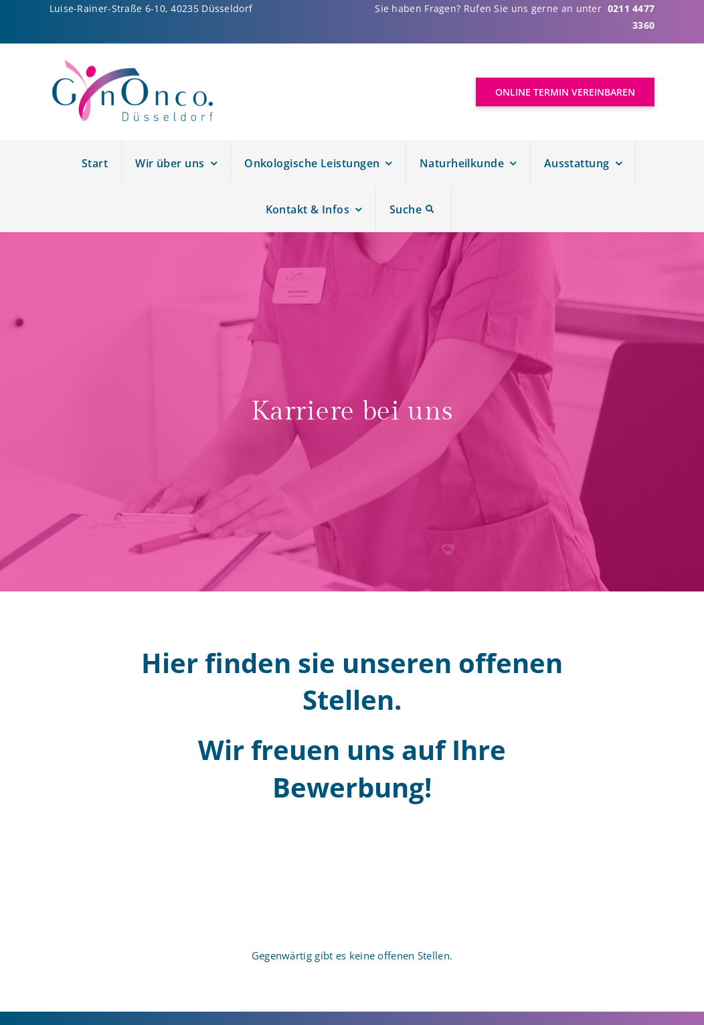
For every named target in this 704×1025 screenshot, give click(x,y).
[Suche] (414, 210)
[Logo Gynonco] (133, 65)
